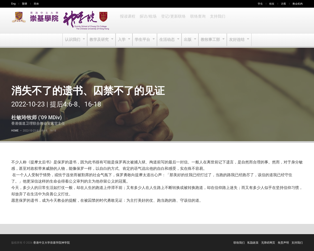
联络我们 (239, 242)
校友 (271, 3)
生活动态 (167, 40)
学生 (260, 3)
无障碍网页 (268, 242)
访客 (283, 3)
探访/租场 (147, 20)
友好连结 (235, 40)
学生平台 (143, 40)
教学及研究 (100, 40)
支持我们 (215, 20)
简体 (36, 3)
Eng (13, 3)
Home (14, 130)
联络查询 (196, 20)
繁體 (24, 3)
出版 (188, 40)
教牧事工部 (210, 40)
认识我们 (74, 40)
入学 (123, 40)
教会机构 (298, 3)
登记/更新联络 (172, 20)
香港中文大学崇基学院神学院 (51, 242)
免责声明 (283, 242)
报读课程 (127, 20)
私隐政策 (253, 242)
